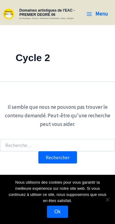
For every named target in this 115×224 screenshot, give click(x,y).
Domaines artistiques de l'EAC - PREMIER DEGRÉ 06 (47, 12)
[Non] (107, 199)
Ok (57, 211)
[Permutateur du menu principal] (97, 14)
